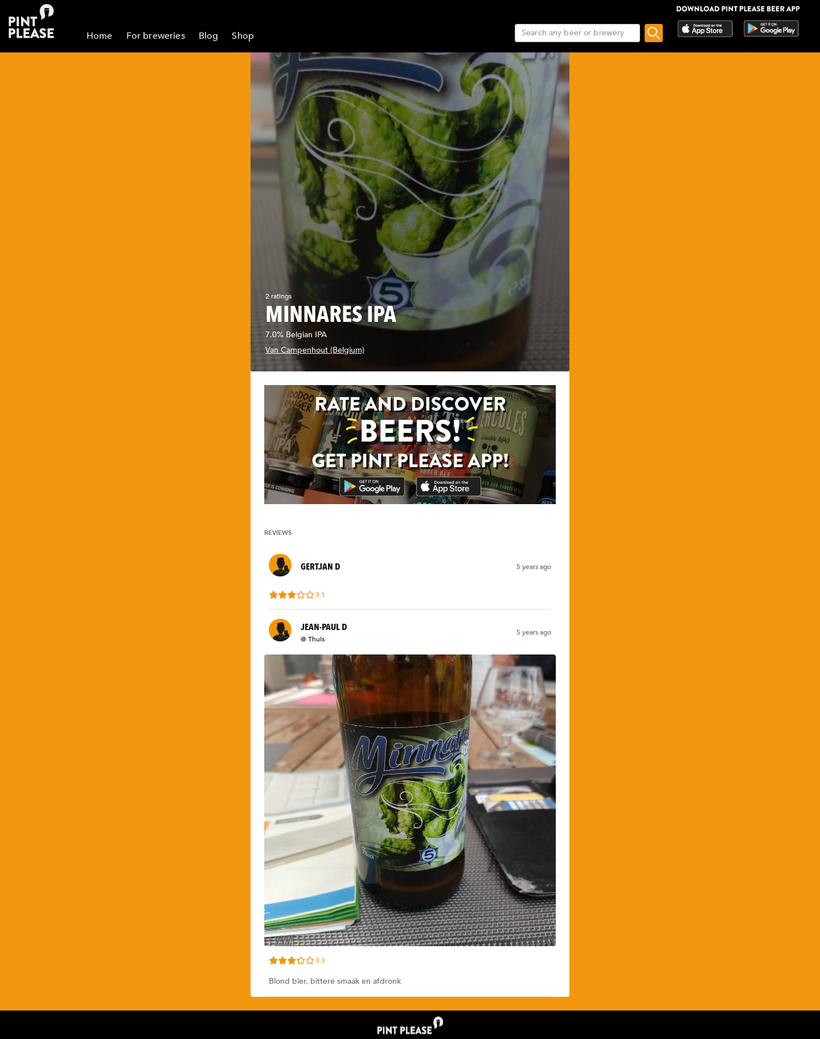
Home (100, 36)
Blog (209, 36)
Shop (243, 36)
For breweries (155, 36)
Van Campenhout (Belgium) (314, 350)
